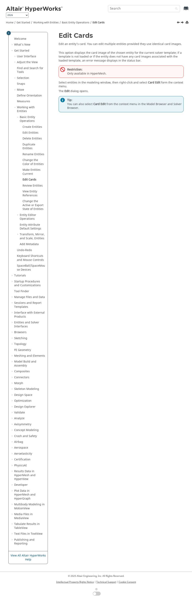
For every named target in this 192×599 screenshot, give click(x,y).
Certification (22, 459)
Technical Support (106, 582)
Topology (20, 344)
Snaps (21, 84)
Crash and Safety (25, 436)
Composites (22, 371)
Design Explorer (24, 407)
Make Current (31, 172)
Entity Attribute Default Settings (30, 227)
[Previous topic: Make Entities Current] (178, 23)
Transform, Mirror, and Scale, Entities (32, 236)
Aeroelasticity (23, 454)
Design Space (23, 395)
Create (32, 127)
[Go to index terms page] (181, 10)
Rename (33, 154)
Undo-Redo (24, 250)
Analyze (19, 418)
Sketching (20, 338)
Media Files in (23, 516)
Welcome (20, 39)
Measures (23, 101)
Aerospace (21, 448)
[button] (12, 39)
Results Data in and (24, 475)
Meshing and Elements (29, 356)
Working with (46, 22)
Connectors (21, 377)
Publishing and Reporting (24, 542)
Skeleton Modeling (26, 389)
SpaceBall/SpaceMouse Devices (31, 268)
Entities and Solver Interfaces (26, 324)
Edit (30, 133)
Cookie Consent (127, 582)
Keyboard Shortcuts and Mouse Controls (30, 258)
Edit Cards (98, 22)
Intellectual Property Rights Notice (75, 582)
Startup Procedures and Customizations (27, 283)
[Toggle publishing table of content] (9, 33)
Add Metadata (29, 244)
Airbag (18, 442)
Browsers (20, 332)
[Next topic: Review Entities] (182, 23)
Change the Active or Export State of (33, 205)
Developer (21, 485)
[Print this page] (187, 22)
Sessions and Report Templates (27, 305)
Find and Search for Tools (30, 70)
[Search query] (144, 8)
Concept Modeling (26, 430)
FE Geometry (22, 350)
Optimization (23, 401)
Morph (18, 383)
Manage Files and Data (29, 297)
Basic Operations (75, 22)
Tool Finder (21, 291)
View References (30, 193)
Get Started (23, 22)
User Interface (26, 56)
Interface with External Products (29, 315)
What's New (22, 45)
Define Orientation (29, 95)
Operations (28, 217)
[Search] (175, 9)
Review (33, 186)
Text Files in (28, 534)
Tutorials (20, 275)
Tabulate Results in (27, 526)
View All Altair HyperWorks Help (28, 557)
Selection (23, 78)
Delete (32, 138)
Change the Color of (33, 162)
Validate (19, 412)
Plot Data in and (24, 495)
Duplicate (29, 146)
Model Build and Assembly (25, 364)
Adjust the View (27, 62)
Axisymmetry (22, 424)
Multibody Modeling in (29, 506)
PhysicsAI (20, 465)
